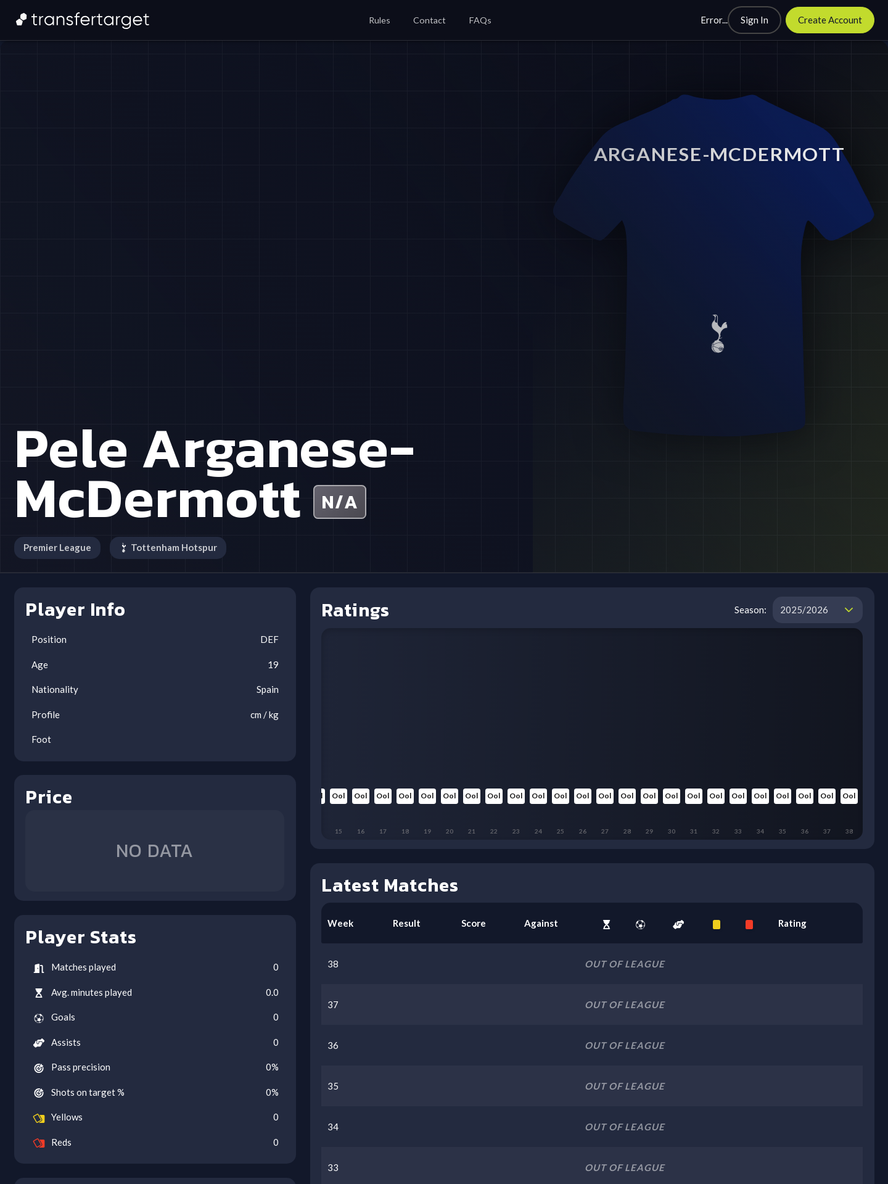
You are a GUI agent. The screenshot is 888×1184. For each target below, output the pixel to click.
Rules (379, 20)
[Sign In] (754, 20)
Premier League (57, 547)
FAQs (480, 20)
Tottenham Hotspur (168, 547)
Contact (429, 20)
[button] (849, 610)
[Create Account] (830, 20)
